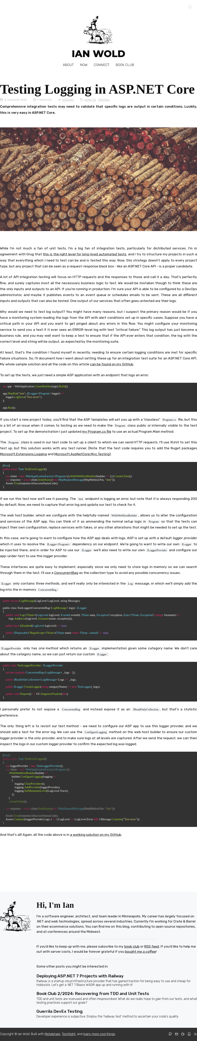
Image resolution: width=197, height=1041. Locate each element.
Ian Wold (98, 53)
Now (83, 65)
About (68, 65)
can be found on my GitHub (111, 364)
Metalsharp (52, 1034)
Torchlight (68, 1034)
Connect (101, 65)
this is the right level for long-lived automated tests (84, 254)
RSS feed (151, 946)
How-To (90, 99)
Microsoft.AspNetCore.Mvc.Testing (81, 454)
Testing (103, 99)
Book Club (125, 65)
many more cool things (99, 1034)
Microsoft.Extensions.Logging (23, 454)
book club (131, 946)
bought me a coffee (140, 952)
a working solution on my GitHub (95, 835)
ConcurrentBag (66, 573)
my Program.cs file (96, 432)
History (68, 99)
